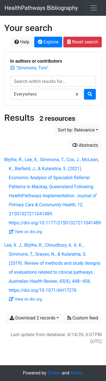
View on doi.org (25, 231)
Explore (48, 42)
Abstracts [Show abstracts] (85, 145)
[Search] (90, 94)
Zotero (54, 373)
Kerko (76, 373)
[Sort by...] (78, 130)
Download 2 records (32, 318)
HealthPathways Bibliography (41, 8)
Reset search (82, 42)
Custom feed (82, 318)
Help (21, 42)
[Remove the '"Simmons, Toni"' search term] (32, 68)
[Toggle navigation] (93, 8)
